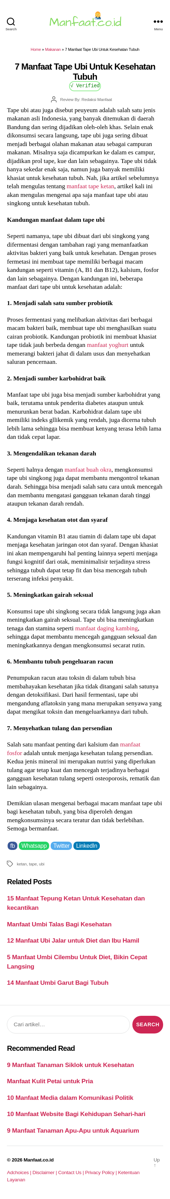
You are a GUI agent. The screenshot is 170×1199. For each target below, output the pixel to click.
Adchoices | (19, 1172)
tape (33, 863)
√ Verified (85, 85)
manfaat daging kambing (106, 628)
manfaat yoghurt (107, 344)
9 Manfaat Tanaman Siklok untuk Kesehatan (70, 1064)
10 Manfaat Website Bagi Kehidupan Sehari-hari (76, 1114)
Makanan (53, 49)
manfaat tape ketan (90, 186)
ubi (41, 863)
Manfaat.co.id (39, 1160)
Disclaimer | (45, 1172)
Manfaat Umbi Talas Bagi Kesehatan (59, 924)
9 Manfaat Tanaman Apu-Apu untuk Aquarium (73, 1130)
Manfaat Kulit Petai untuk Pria (50, 1081)
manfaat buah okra (87, 469)
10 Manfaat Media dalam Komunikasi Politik (70, 1097)
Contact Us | (71, 1172)
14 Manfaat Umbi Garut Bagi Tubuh (57, 982)
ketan (21, 863)
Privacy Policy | (101, 1172)
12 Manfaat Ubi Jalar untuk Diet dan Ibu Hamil (73, 940)
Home (36, 49)
